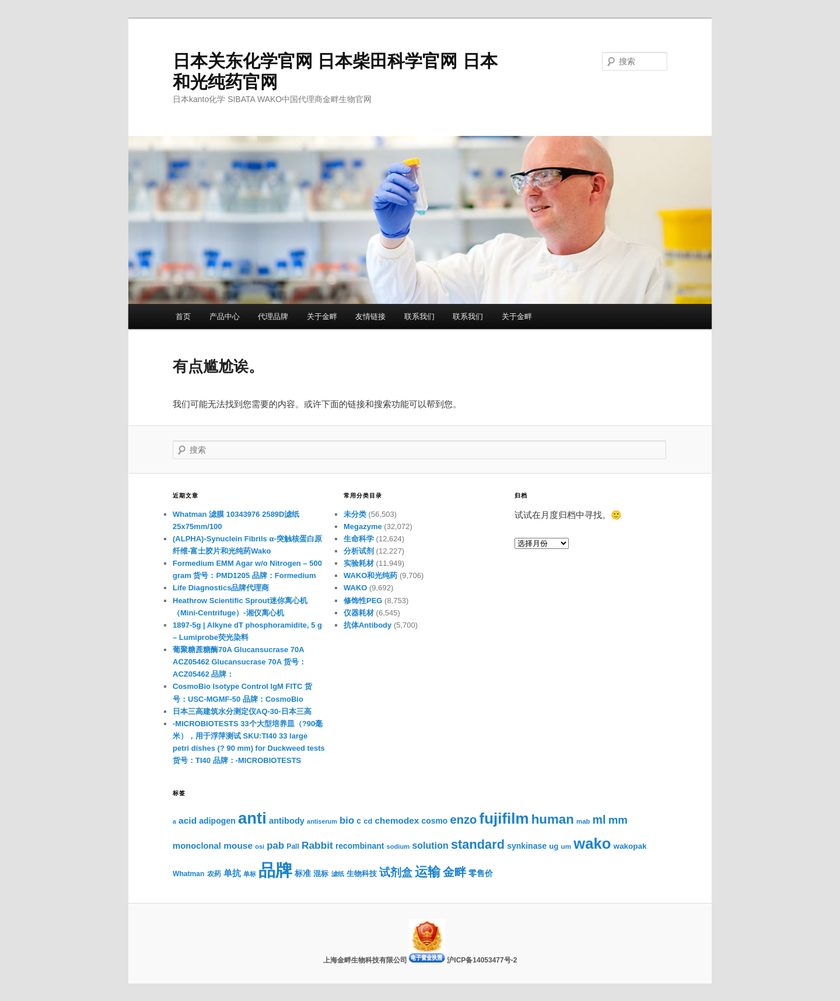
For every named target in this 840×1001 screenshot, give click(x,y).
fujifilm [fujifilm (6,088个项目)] (504, 818)
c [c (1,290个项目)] (358, 820)
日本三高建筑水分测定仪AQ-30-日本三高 (242, 711)
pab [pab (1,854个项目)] (275, 845)
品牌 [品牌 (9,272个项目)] (275, 870)
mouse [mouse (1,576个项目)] (238, 845)
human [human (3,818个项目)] (552, 819)
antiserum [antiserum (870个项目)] (322, 821)
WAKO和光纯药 (370, 575)
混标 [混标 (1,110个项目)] (320, 873)
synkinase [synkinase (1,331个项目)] (527, 845)
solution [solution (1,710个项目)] (430, 845)
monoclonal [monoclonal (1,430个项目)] (197, 845)
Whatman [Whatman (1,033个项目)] (188, 874)
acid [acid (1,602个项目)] (187, 820)
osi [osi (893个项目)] (259, 846)
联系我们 (419, 316)
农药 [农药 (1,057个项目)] (214, 874)
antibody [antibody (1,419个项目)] (286, 820)
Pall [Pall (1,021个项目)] (292, 846)
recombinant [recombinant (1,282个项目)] (359, 845)
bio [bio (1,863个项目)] (347, 820)
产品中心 (224, 316)
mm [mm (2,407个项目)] (618, 820)
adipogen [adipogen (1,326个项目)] (217, 820)
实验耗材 (359, 563)
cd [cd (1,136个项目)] (367, 821)
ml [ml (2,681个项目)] (599, 819)
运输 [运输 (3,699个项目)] (427, 871)
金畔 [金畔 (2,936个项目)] (454, 872)
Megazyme (363, 526)
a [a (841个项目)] (174, 821)
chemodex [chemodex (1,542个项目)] (397, 820)
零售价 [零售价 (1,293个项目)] (480, 873)
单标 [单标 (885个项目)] (249, 873)
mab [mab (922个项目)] (583, 821)
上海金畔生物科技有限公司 (366, 960)
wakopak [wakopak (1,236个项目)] (629, 846)
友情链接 (370, 316)
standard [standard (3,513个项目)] (478, 844)
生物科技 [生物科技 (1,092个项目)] (361, 874)
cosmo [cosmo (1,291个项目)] (435, 820)
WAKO (355, 587)
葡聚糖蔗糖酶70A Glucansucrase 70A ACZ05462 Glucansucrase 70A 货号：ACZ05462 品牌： (239, 661)
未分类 (355, 514)
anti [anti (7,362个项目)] (252, 818)
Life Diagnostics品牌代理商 (221, 587)
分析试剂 (359, 551)
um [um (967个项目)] (566, 846)
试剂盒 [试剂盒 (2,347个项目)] (395, 872)
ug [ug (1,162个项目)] (553, 846)
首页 (183, 316)
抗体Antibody (367, 625)
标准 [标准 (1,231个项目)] (303, 873)
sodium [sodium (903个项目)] (398, 846)
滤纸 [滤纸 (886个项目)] (337, 873)
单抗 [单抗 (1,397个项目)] (232, 873)
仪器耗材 (359, 612)
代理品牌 (273, 316)
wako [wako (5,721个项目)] (592, 843)
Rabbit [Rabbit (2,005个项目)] (317, 845)
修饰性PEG (363, 600)
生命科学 (359, 538)
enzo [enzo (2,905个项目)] (463, 819)
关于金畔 (322, 316)
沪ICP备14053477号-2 (482, 960)
